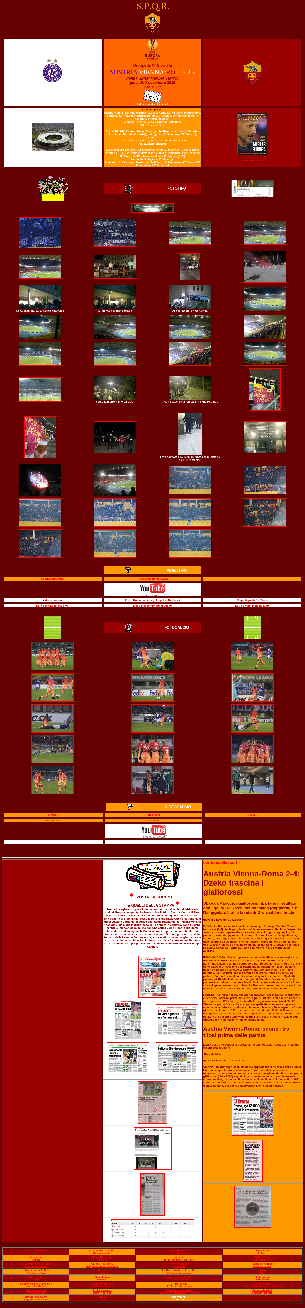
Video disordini (53, 600)
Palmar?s (102, 1260)
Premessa (36, 1257)
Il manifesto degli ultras (179, 1277)
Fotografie (262, 1250)
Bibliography (262, 1280)
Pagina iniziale (36, 1250)
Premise (36, 1260)
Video (262, 1270)
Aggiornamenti (178, 1250)
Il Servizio (154, 820)
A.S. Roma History (36, 1273)
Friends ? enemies (102, 1293)
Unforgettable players (36, 1266)
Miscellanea (102, 1277)
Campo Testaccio (102, 1263)
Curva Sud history (36, 1286)
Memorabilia (179, 1263)
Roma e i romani (262, 1263)
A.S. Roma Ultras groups (179, 1286)
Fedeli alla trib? (262, 1290)
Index (36, 1253)
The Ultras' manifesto (178, 1280)
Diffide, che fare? (36, 1296)
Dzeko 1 (53, 814)
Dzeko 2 (253, 814)
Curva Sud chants (36, 1293)
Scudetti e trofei (102, 1257)
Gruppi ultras (178, 1283)
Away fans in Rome (262, 1260)
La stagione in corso (102, 1250)
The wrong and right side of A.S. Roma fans (178, 1293)
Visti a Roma (262, 1257)
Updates (179, 1253)
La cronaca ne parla (178, 1290)
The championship (102, 1253)
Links (102, 1296)
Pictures (262, 1253)
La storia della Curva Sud (36, 1283)
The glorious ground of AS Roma (102, 1266)
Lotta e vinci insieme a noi (252, 605)
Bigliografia (262, 1277)
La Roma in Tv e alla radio (178, 1270)
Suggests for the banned (36, 1299)
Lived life (35, 1280)
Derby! (102, 1270)
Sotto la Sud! (262, 1283)
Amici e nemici (102, 1290)
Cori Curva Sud (36, 1290)
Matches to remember (102, 1286)
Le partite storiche (102, 1283)
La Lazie (179, 1257)
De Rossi (154, 814)
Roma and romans (262, 1266)
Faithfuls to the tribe (262, 1293)
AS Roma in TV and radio (179, 1273)
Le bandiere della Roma (36, 1263)
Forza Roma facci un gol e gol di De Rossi (152, 600)
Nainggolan (53, 820)
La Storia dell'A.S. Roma (36, 1270)
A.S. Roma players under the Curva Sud (262, 1286)
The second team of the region (179, 1260)
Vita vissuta (36, 1277)
